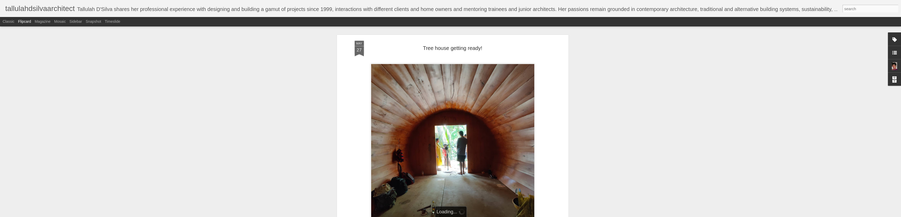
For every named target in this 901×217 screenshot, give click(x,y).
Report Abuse (482, 214)
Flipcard (24, 21)
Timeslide (112, 21)
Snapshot (93, 21)
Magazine (43, 21)
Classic (8, 21)
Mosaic (60, 21)
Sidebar (76, 21)
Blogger (467, 214)
